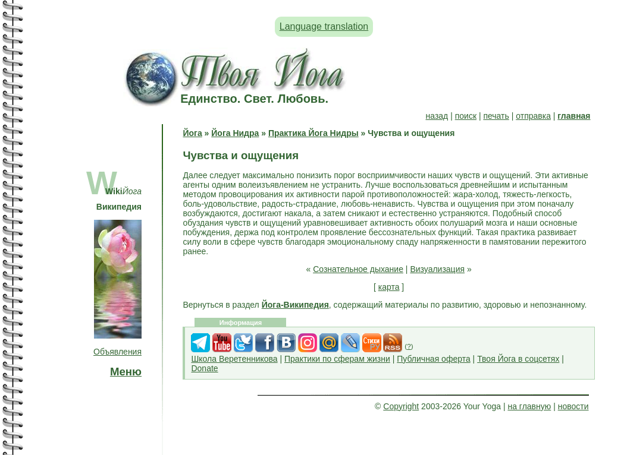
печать (496, 116)
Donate (204, 368)
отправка (533, 116)
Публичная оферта (434, 359)
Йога (192, 133)
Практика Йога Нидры (313, 133)
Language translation (324, 26)
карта (389, 287)
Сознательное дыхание (358, 269)
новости (573, 406)
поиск (465, 116)
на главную (529, 406)
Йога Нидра (235, 133)
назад (437, 116)
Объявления (117, 351)
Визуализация (437, 269)
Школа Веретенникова (234, 359)
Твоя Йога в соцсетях (518, 359)
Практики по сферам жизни (337, 359)
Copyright (401, 406)
